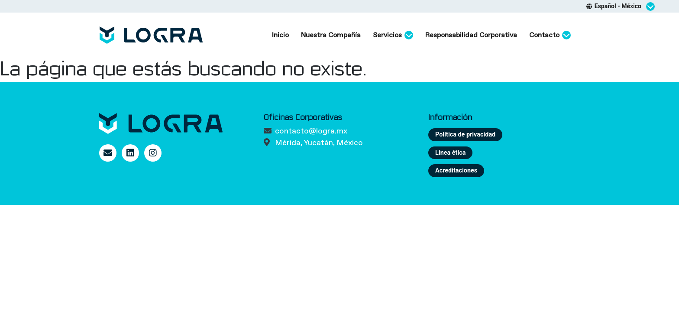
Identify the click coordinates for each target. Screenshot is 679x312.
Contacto (550, 35)
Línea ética (450, 152)
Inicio (280, 35)
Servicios (393, 35)
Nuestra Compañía (331, 35)
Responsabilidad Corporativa (471, 35)
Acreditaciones (456, 170)
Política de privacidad (465, 134)
